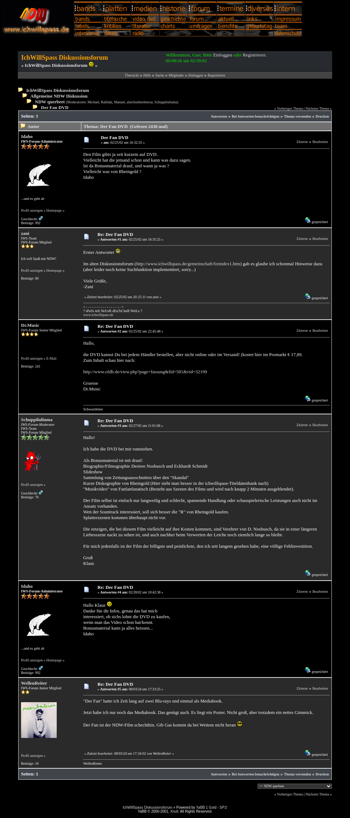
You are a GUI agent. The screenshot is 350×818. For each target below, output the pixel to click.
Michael (93, 102)
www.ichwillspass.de (98, 315)
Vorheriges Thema (290, 108)
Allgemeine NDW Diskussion (58, 96)
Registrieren (254, 55)
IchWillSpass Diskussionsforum (57, 90)
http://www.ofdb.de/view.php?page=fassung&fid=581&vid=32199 (145, 371)
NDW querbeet (50, 101)
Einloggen (222, 55)
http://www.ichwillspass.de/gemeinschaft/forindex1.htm (188, 263)
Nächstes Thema (317, 108)
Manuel (119, 102)
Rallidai (106, 102)
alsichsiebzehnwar (140, 102)
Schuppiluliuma (165, 102)
